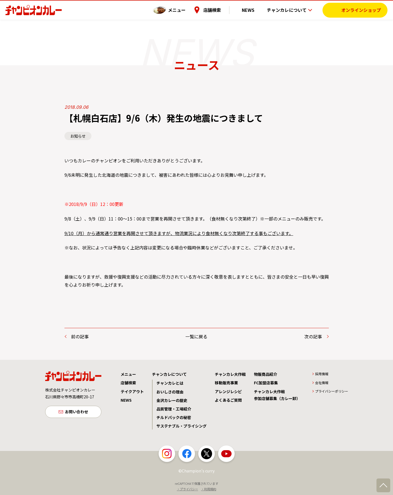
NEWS (252, 9)
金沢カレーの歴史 (171, 400)
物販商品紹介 (265, 374)
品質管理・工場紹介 (173, 409)
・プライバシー (187, 489)
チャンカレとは (169, 383)
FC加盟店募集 (266, 382)
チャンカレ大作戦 (230, 374)
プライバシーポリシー (331, 391)
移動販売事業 (226, 382)
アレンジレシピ (228, 391)
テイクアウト (132, 391)
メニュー (185, 9)
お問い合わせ (76, 412)
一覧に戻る (196, 336)
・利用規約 (208, 489)
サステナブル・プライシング (181, 426)
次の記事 (313, 336)
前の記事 (80, 336)
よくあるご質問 (228, 400)
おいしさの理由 (169, 392)
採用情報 (321, 373)
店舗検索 (220, 9)
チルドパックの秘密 (173, 417)
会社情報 (321, 382)
